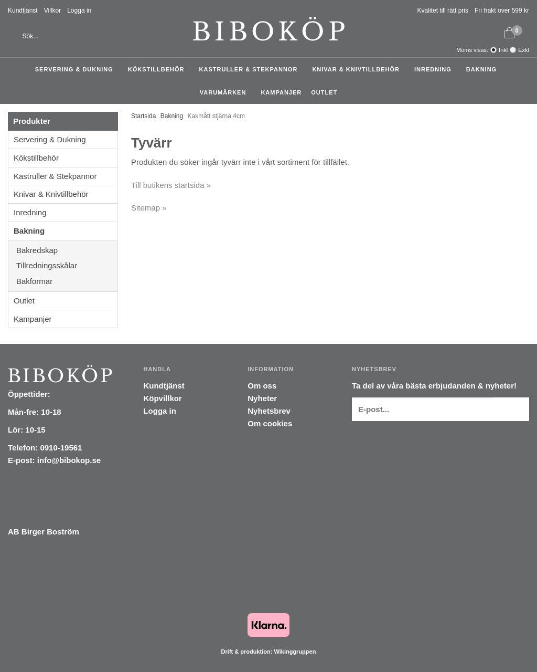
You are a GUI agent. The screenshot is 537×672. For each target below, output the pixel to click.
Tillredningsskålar (66, 265)
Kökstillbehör (159, 69)
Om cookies (270, 423)
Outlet (324, 92)
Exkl (523, 50)
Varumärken (226, 92)
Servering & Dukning (77, 69)
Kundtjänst (23, 10)
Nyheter (262, 398)
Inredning (435, 69)
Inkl (503, 50)
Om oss (262, 385)
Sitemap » (149, 207)
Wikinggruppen (295, 651)
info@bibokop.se (69, 460)
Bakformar (66, 281)
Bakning (484, 69)
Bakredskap (66, 250)
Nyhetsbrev (269, 410)
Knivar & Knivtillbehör (358, 69)
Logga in (79, 10)
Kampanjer (281, 92)
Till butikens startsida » (171, 185)
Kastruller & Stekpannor (251, 69)
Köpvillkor (162, 398)
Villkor (52, 10)
